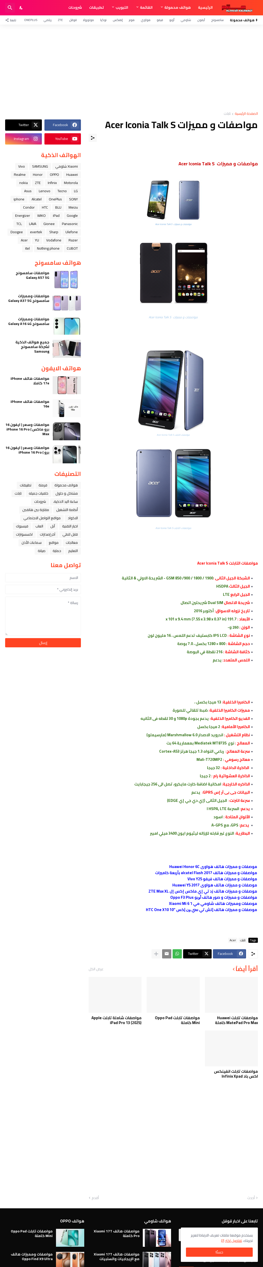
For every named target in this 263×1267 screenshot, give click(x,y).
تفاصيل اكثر (233, 1240)
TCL (19, 223)
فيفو (160, 20)
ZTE (60, 20)
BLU (58, 207)
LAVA (32, 223)
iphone (19, 199)
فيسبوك (22, 526)
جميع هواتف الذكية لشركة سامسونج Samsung (32, 347)
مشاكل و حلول (66, 493)
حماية (57, 550)
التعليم (73, 550)
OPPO (54, 174)
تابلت (227, 114)
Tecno (62, 191)
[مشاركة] (93, 138)
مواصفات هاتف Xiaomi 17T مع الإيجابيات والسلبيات (116, 1256)
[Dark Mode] (21, 7)
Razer (73, 240)
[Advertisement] (131, 68)
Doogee (17, 232)
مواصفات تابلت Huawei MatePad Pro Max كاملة (236, 1020)
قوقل (73, 20)
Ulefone (71, 232)
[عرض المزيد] (156, 953)
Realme (20, 174)
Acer (233, 940)
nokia (23, 182)
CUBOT (72, 248)
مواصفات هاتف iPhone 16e (30, 403)
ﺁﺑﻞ (52, 526)
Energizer (22, 215)
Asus (28, 191)
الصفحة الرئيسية (246, 114)
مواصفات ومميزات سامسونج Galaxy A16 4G (28, 321)
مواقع (54, 542)
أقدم (95, 1198)
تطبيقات (96, 7)
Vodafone (53, 240)
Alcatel (37, 199)
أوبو (171, 20)
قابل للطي (70, 534)
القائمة (146, 7)
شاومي (186, 20)
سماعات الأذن (32, 542)
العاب (39, 526)
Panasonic (70, 223)
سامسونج (217, 20)
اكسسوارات (24, 534)
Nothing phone (48, 248)
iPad (56, 215)
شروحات (75, 7)
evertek (36, 232)
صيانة (41, 550)
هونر (132, 20)
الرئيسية (205, 7)
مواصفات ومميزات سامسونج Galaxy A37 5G (28, 298)
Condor (29, 207)
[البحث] (10, 8)
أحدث (251, 1198)
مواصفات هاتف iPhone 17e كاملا (30, 380)
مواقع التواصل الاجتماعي (42, 518)
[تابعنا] (12, 20)
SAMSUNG (40, 166)
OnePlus (30, 20)
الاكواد (73, 518)
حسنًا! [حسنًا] (219, 1252)
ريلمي (47, 20)
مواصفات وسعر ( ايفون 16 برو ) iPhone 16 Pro (27, 450)
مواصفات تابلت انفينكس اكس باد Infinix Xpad (236, 1074)
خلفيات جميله (38, 493)
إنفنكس (118, 20)
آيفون (201, 20)
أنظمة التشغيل (67, 509)
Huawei (72, 174)
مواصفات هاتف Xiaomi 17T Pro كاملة (116, 1233)
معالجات (72, 542)
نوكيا (103, 20)
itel (27, 248)
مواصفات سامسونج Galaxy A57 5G (32, 275)
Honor (38, 174)
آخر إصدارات (47, 534)
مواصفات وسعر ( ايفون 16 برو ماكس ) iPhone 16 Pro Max (27, 429)
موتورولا (88, 20)
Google (72, 215)
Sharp (53, 232)
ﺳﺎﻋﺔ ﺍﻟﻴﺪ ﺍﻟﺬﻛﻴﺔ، (65, 501)
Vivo (21, 166)
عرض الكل (96, 969)
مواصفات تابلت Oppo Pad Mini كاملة (177, 1020)
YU (37, 240)
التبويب (122, 7)
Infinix (52, 182)
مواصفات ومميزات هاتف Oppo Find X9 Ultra (32, 1256)
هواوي (146, 20)
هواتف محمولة (177, 7)
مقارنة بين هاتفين (35, 509)
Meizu (73, 207)
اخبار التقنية (70, 526)
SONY (73, 199)
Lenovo (44, 191)
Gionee (49, 223)
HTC (45, 207)
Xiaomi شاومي (66, 166)
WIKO (41, 215)
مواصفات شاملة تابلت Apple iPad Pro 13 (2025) (116, 1020)
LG (76, 191)
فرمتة (43, 485)
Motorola (71, 182)
